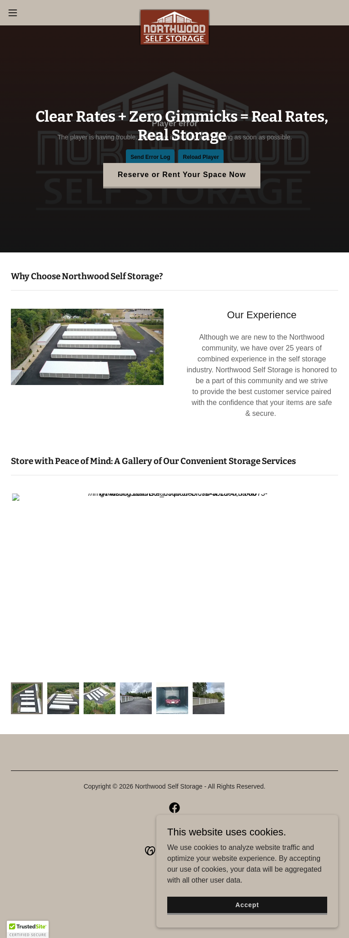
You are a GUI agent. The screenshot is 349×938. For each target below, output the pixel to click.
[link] (174, 12)
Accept (247, 904)
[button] (29, 13)
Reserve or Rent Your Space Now (182, 174)
